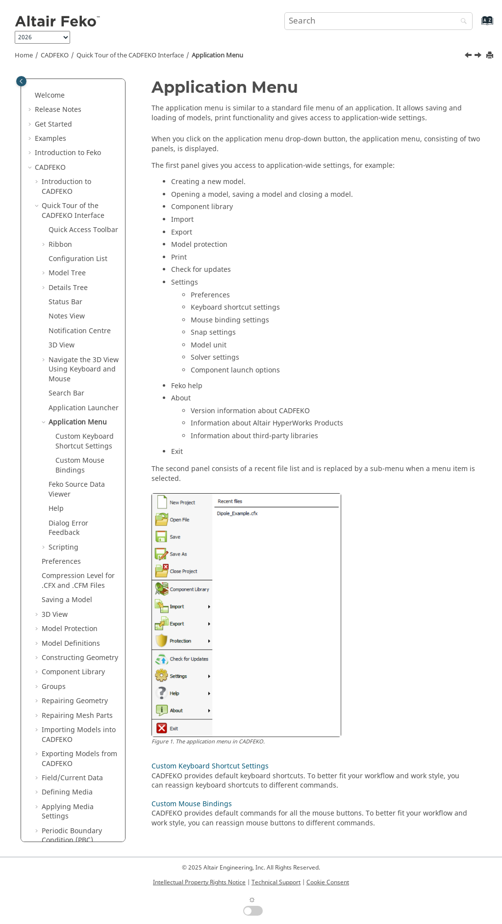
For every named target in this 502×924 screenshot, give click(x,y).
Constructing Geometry (80, 450)
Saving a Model (67, 392)
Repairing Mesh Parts (77, 508)
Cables (53, 676)
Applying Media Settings (68, 604)
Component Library (73, 464)
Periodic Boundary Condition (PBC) (72, 628)
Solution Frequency (73, 691)
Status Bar (65, 94)
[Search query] (378, 21)
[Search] (461, 21)
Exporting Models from (79, 551)
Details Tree (68, 80)
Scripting (63, 340)
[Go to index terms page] (477, 25)
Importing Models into (79, 527)
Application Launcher (84, 200)
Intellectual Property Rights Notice (199, 882)
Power (52, 705)
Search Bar (66, 186)
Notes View (67, 109)
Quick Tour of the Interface (130, 55)
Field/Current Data (72, 570)
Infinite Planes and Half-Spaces (73, 825)
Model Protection (70, 421)
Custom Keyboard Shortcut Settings (84, 234)
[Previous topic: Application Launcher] (469, 56)
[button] (45, 80)
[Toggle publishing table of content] (21, 81)
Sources (55, 734)
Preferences (61, 354)
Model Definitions (71, 436)
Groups (54, 479)
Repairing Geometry (75, 493)
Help (56, 301)
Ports (50, 719)
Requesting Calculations (62, 801)
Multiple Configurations (66, 777)
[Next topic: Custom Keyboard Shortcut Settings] (479, 56)
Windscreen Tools (71, 662)
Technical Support (276, 882)
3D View (62, 137)
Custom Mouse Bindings (79, 258)
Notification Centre (80, 123)
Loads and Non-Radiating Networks (74, 753)
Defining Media (67, 585)
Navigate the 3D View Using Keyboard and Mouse (84, 162)
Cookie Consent (327, 882)
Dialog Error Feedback (68, 321)
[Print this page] (491, 55)
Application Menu (217, 55)
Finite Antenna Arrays (77, 647)
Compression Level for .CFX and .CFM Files (78, 373)
